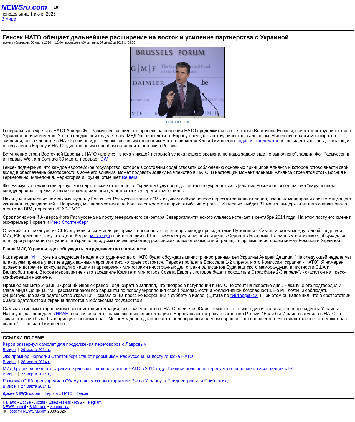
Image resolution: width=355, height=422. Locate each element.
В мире (8, 19)
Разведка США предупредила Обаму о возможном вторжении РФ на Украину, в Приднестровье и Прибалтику (116, 380)
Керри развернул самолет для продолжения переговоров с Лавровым (75, 344)
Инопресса (60, 407)
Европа (51, 393)
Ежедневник (60, 402)
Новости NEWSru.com (26, 411)
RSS (78, 402)
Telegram (94, 402)
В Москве (37, 407)
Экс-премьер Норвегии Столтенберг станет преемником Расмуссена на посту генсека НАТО (98, 356)
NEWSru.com (24, 7)
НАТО (67, 393)
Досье (25, 402)
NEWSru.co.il (14, 407)
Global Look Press (177, 121)
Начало (9, 402)
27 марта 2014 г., (36, 374)
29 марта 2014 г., (36, 349)
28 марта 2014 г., (36, 362)
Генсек (83, 393)
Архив (39, 402)
